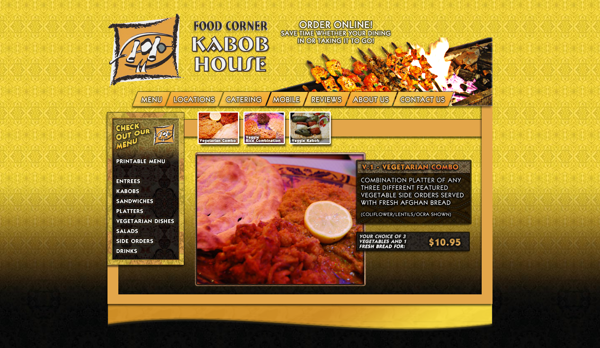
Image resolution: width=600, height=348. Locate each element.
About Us (371, 98)
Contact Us (421, 98)
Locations (194, 98)
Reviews (327, 98)
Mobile (287, 98)
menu (152, 98)
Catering (244, 98)
